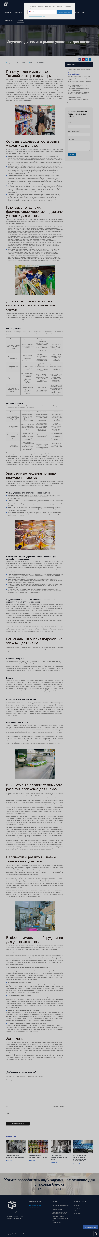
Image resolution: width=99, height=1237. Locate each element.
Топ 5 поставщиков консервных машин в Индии (37, 1156)
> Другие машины (56, 1222)
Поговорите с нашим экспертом (49, 1189)
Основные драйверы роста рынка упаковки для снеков (78, 73)
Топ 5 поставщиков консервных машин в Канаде (15, 1156)
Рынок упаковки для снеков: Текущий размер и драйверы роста (79, 70)
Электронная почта (74, 131)
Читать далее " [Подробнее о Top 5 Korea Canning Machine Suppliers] (54, 1162)
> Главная (76, 1205)
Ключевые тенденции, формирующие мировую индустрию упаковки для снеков (79, 78)
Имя (69, 122)
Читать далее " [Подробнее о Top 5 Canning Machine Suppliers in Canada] (9, 1160)
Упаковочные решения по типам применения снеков (77, 85)
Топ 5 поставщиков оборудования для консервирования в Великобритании (79, 1158)
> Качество (77, 1208)
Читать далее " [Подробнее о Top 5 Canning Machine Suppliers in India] (31, 1160)
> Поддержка (77, 1213)
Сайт (7, 1113)
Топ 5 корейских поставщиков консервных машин (59, 1157)
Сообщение (71, 139)
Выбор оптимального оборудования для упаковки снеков (78, 100)
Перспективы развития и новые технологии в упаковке (77, 96)
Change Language (64, 12)
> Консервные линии (57, 1209)
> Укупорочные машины (58, 1216)
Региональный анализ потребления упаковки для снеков (78, 89)
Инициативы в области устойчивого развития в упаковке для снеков (78, 93)
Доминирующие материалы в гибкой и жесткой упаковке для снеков (79, 82)
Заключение (72, 103)
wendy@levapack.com (35, 1205)
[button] (80, 59)
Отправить (72, 154)
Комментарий (10, 1080)
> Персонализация (79, 1210)
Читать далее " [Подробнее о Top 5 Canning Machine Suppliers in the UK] (76, 1163)
